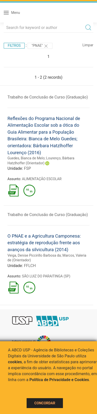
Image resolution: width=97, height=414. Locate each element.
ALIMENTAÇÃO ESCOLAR (41, 179)
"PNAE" (40, 46)
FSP (27, 168)
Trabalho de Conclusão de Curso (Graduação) (47, 97)
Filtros (14, 46)
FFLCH (30, 265)
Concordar (44, 403)
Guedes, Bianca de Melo (26, 158)
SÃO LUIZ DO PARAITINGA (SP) (46, 276)
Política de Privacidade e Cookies (59, 379)
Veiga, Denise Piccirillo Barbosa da (34, 255)
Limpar (88, 45)
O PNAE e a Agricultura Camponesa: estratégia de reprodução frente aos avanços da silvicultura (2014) (44, 242)
